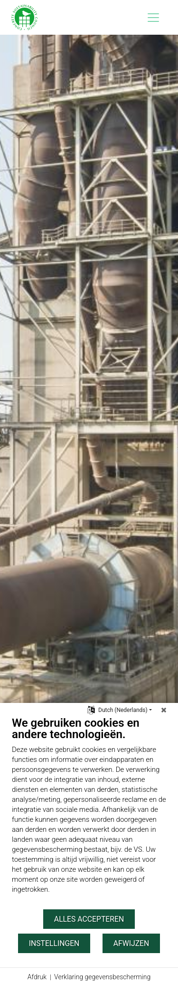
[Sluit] (164, 710)
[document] (89, 812)
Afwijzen (131, 943)
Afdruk (37, 977)
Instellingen (54, 943)
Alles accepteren (89, 919)
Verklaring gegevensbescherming (102, 977)
